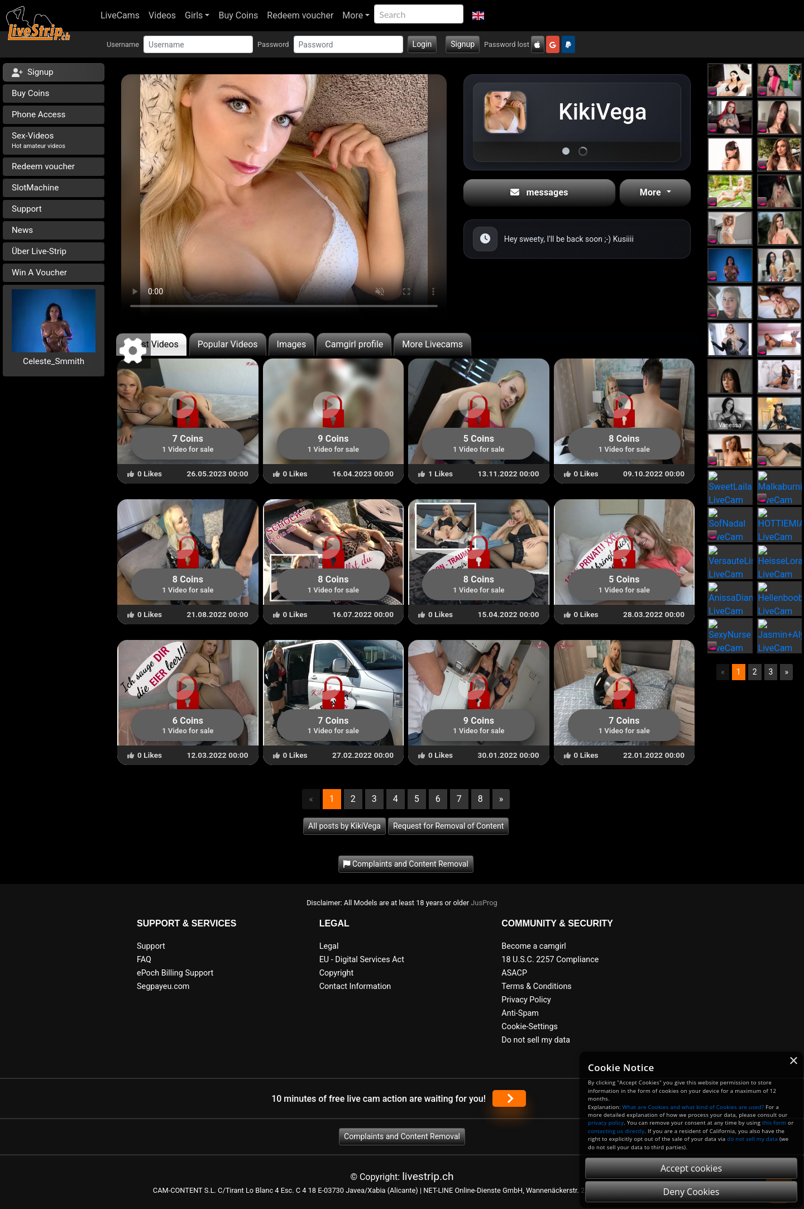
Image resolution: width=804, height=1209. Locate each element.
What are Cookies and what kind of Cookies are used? (693, 1107)
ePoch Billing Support (175, 973)
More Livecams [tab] (432, 344)
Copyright (336, 973)
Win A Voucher (39, 272)
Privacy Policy (526, 1000)
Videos (162, 15)
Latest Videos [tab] (151, 344)
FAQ (144, 959)
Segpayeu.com (163, 986)
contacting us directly (616, 1131)
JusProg (484, 903)
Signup (463, 44)
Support (27, 209)
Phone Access (38, 114)
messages (539, 192)
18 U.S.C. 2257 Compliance (550, 959)
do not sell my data (752, 1139)
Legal (329, 946)
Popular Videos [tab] (228, 344)
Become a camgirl (533, 946)
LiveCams (120, 15)
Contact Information (355, 986)
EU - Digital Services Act (361, 959)
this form (774, 1122)
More (352, 15)
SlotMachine (35, 188)
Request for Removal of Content (448, 825)
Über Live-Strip (39, 251)
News (22, 230)
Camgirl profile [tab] (354, 344)
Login (422, 44)
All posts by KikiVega (344, 825)
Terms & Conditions (536, 986)
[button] (478, 15)
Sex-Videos (38, 140)
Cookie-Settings (529, 1026)
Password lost (506, 44)
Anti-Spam (520, 1013)
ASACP (514, 973)
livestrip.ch (427, 1176)
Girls (194, 15)
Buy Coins (238, 15)
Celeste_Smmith (53, 361)
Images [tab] (292, 344)
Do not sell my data (535, 1040)
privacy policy (606, 1122)
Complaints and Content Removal (402, 1136)
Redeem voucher (300, 15)
